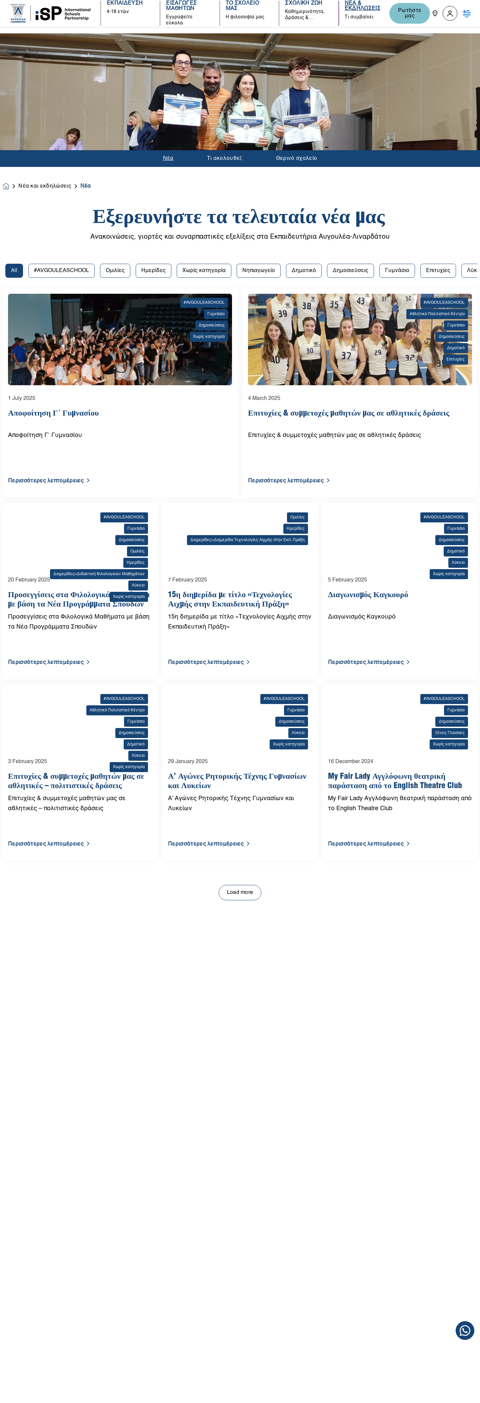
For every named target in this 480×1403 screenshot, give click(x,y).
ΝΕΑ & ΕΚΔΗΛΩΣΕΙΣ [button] (358, 13)
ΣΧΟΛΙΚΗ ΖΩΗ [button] (301, 10)
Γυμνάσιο (397, 103)
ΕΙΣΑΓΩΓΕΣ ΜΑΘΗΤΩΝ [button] (180, 13)
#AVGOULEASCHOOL (61, 103)
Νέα (168, 37)
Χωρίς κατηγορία (204, 103)
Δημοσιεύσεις (350, 103)
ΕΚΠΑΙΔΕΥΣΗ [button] (124, 10)
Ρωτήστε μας (407, 13)
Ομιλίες (115, 103)
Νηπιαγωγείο (258, 103)
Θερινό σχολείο (296, 37)
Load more (240, 725)
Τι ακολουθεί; (225, 37)
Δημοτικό (304, 103)
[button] (450, 13)
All (14, 103)
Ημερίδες (153, 103)
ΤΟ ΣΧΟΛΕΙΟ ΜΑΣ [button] (240, 13)
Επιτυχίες (438, 103)
